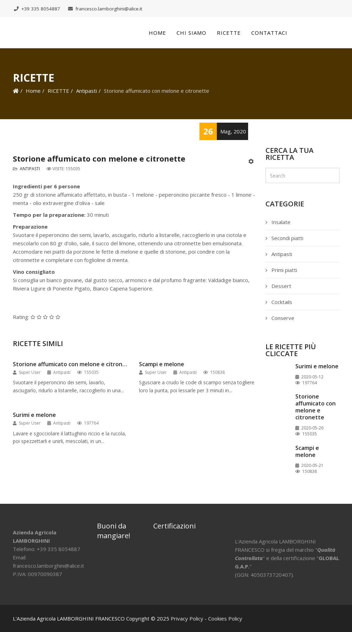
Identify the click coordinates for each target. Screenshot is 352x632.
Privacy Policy (187, 618)
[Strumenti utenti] (251, 161)
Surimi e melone (34, 415)
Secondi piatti (286, 238)
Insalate (280, 222)
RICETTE (58, 90)
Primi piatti (283, 269)
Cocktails (281, 301)
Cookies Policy (225, 618)
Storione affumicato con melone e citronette (71, 364)
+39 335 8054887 (40, 9)
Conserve (282, 317)
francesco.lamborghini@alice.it (108, 9)
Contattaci (269, 32)
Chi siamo (191, 32)
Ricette (229, 32)
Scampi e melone (161, 364)
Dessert (280, 285)
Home (157, 32)
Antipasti (86, 90)
